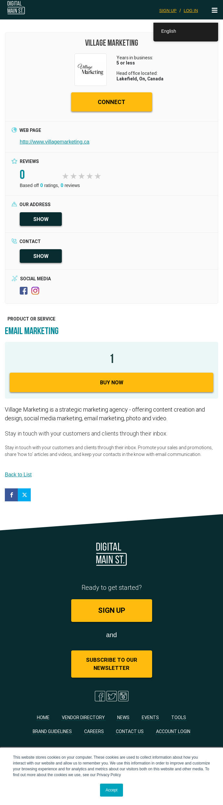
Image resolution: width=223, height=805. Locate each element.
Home (43, 717)
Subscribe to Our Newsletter (111, 663)
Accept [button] (111, 790)
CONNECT (111, 102)
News (123, 717)
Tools (178, 717)
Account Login (173, 731)
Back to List (18, 474)
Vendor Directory (83, 717)
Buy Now (111, 382)
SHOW (41, 219)
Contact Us (130, 731)
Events (150, 717)
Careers (94, 731)
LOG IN (191, 10)
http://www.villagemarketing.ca (54, 142)
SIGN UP (167, 10)
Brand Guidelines (52, 731)
